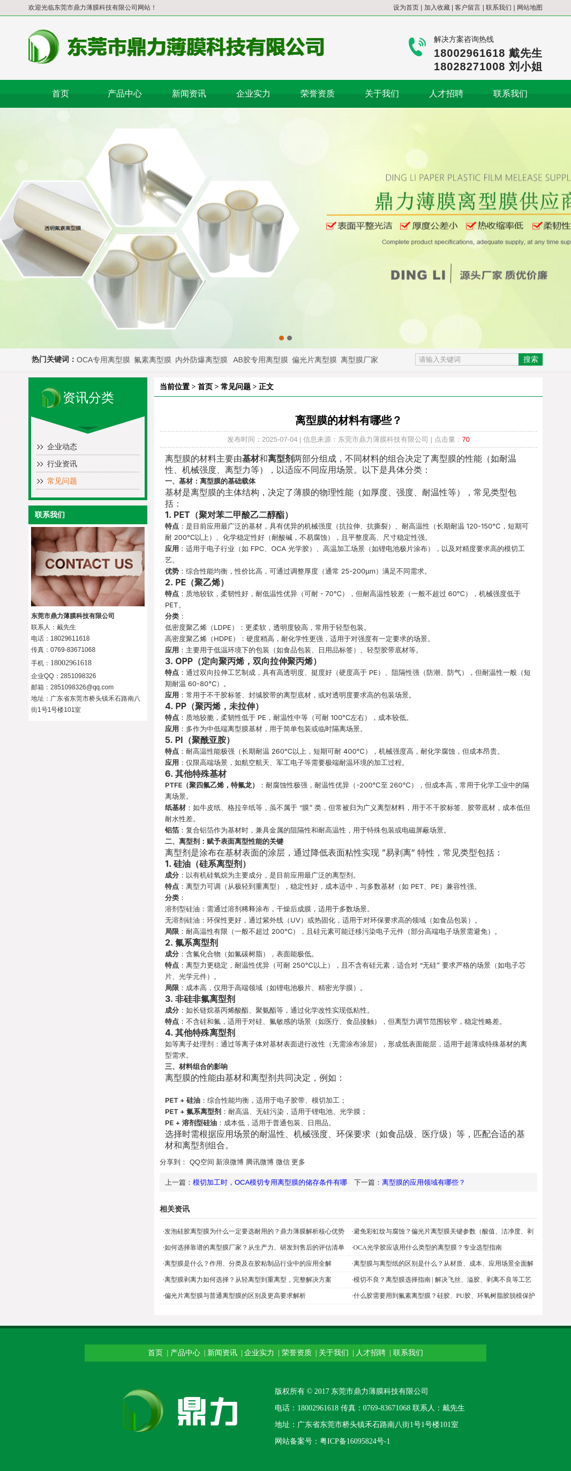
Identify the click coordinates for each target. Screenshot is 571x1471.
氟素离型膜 (154, 359)
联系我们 (499, 7)
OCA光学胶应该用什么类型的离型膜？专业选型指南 (428, 1247)
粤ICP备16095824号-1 (355, 1441)
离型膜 (178, 458)
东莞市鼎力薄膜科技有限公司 (96, 7)
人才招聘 (446, 93)
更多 (298, 1162)
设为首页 (406, 7)
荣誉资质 (317, 93)
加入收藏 (437, 7)
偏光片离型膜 (315, 359)
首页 (60, 93)
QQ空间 (202, 1162)
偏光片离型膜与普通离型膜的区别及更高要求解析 (235, 1295)
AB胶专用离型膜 (260, 359)
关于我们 (382, 93)
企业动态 (62, 447)
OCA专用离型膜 (103, 359)
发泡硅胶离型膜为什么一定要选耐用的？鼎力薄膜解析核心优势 (254, 1231)
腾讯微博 (260, 1162)
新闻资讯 (189, 93)
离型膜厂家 (359, 359)
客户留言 (467, 7)
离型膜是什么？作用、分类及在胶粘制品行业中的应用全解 (248, 1263)
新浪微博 (230, 1162)
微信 (283, 1162)
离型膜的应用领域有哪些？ (423, 1182)
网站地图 (530, 7)
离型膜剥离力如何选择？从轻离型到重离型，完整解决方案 (248, 1279)
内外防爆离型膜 (201, 359)
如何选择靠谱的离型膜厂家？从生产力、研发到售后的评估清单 (254, 1247)
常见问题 (62, 481)
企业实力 (253, 93)
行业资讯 (62, 464)
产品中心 (125, 93)
